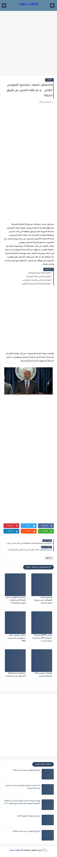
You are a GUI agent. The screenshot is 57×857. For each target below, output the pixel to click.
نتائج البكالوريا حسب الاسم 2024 (26, 832)
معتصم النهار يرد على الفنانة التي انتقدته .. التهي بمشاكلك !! (16, 600)
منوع (49, 80)
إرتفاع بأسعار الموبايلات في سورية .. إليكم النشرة (42, 600)
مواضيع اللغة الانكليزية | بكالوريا (36, 284)
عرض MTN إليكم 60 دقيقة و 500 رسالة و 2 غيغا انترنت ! (42, 638)
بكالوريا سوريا (28, 4)
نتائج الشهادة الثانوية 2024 (28, 816)
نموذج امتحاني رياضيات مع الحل (37, 280)
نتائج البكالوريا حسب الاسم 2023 (26, 770)
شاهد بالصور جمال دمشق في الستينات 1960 (17, 638)
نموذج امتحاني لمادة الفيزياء (38, 277)
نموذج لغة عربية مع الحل (39, 273)
